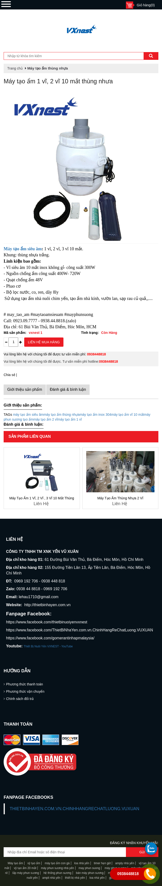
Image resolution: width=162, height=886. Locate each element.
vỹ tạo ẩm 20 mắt (25, 868)
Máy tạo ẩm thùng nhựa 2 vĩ (120, 498)
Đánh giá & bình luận (68, 389)
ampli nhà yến (51, 877)
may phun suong (89, 868)
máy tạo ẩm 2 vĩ (45, 419)
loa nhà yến (81, 863)
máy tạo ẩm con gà (57, 863)
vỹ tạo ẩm (33, 863)
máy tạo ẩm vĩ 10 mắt (127, 414)
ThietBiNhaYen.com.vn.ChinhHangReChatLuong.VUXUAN (74, 808)
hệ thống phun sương (57, 873)
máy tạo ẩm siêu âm (28, 414)
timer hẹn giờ (102, 863)
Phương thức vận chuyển (25, 691)
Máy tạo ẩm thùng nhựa (47, 68)
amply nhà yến (124, 863)
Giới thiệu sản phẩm (24, 389)
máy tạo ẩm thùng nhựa (62, 414)
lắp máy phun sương (25, 873)
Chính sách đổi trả (20, 699)
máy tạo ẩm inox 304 (95, 414)
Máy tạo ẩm (15, 863)
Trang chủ (15, 68)
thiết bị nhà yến (75, 877)
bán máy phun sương (90, 873)
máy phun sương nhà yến (57, 868)
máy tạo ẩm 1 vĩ (70, 419)
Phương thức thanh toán (24, 684)
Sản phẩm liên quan (29, 436)
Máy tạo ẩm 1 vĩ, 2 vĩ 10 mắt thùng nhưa (58, 81)
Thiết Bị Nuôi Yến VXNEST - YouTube (48, 646)
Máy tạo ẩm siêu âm (23, 248)
